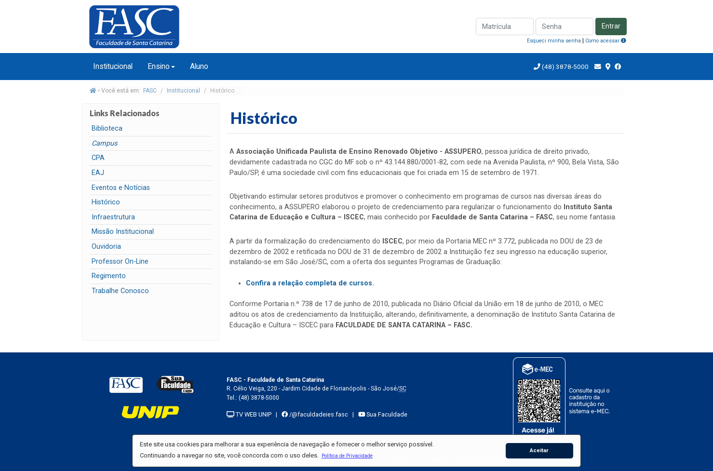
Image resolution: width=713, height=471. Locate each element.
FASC (150, 90)
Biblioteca (107, 128)
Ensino (159, 66)
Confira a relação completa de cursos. (310, 283)
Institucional (113, 66)
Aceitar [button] (539, 450)
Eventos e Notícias (121, 188)
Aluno (199, 66)
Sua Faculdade (382, 414)
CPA (98, 158)
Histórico (106, 202)
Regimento (109, 276)
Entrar (611, 26)
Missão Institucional (123, 232)
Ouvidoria (106, 246)
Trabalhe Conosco (120, 291)
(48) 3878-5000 (564, 66)
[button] (347, 455)
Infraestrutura (113, 217)
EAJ (98, 173)
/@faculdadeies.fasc (315, 414)
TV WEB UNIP (249, 414)
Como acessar (605, 41)
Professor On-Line (120, 261)
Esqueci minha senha (554, 41)
